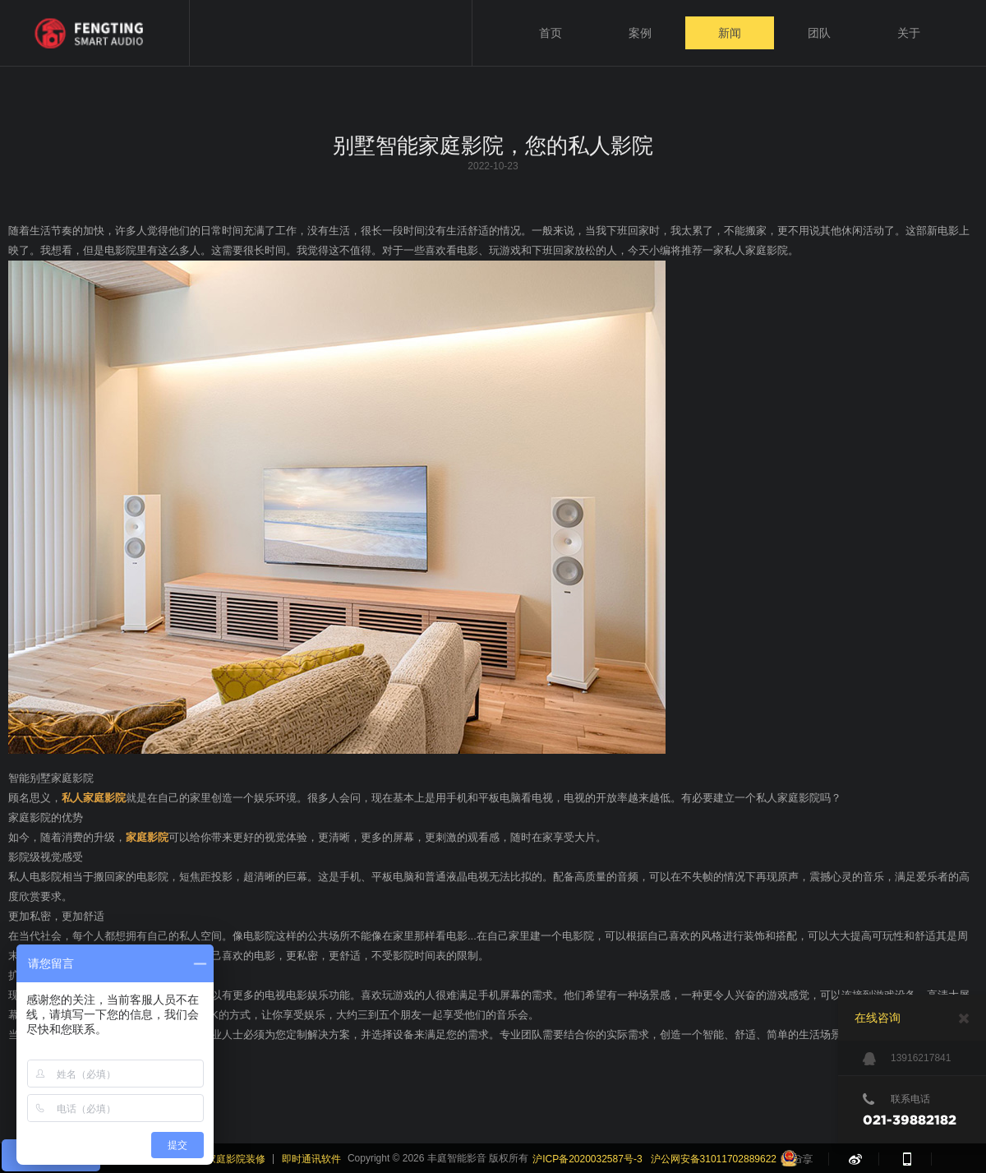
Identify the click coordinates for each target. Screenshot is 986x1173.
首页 (550, 32)
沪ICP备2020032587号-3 (587, 1159)
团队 (819, 32)
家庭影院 (147, 837)
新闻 (729, 32)
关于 (908, 32)
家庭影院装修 (235, 1159)
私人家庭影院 (94, 798)
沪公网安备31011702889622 (713, 1159)
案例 (640, 32)
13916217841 (907, 1058)
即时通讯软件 (311, 1159)
